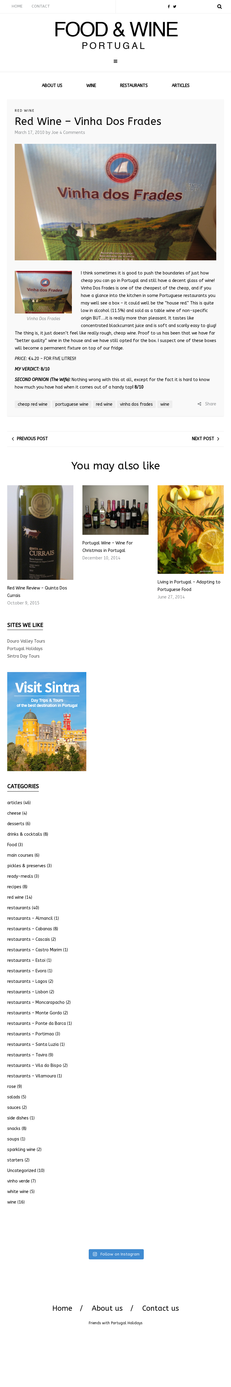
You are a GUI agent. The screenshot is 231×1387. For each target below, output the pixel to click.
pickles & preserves (26, 865)
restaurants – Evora (26, 971)
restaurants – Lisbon (27, 992)
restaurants (19, 907)
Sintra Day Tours (23, 656)
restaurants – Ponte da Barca (36, 1023)
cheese (14, 813)
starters (15, 1160)
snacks (13, 1128)
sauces (14, 1107)
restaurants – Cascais (28, 939)
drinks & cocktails (24, 834)
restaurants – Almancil (30, 918)
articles (14, 802)
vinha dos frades (136, 404)
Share (207, 404)
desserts (15, 823)
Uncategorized (21, 1170)
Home (62, 1308)
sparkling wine (21, 1149)
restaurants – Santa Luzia (33, 1044)
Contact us (160, 1308)
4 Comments (72, 132)
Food (12, 844)
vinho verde (18, 1181)
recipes (14, 886)
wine (164, 404)
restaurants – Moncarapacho (36, 1002)
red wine (25, 111)
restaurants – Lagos (27, 981)
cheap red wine (33, 404)
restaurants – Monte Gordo (34, 1013)
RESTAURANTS (134, 85)
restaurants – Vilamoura (31, 1076)
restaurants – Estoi (26, 960)
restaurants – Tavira (27, 1055)
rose (11, 1086)
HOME (17, 6)
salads (13, 1097)
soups (13, 1139)
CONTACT (41, 6)
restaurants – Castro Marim (34, 949)
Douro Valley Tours (26, 641)
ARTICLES (180, 85)
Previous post (32, 438)
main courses (20, 855)
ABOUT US (52, 85)
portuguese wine (71, 404)
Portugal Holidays (25, 648)
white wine (18, 1191)
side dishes (18, 1118)
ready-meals (20, 876)
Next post (203, 438)
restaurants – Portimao (30, 1034)
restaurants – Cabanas (29, 928)
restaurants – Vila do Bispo (34, 1065)
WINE (91, 85)
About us (107, 1308)
